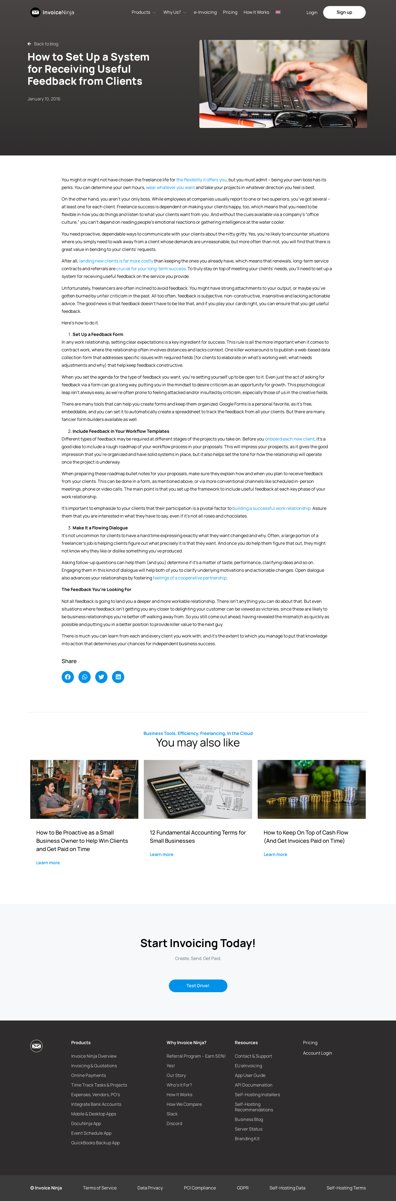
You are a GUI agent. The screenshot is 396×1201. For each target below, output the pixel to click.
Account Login (317, 1053)
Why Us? (172, 12)
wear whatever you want (170, 187)
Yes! (171, 1066)
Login (312, 12)
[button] (68, 677)
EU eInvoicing (248, 1066)
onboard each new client (290, 439)
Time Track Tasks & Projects (99, 1085)
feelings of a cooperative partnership (190, 578)
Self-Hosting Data (288, 1188)
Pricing (230, 12)
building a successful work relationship (271, 508)
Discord (174, 1123)
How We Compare (184, 1104)
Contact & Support (253, 1056)
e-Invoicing (205, 12)
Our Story (176, 1075)
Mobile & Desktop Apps (93, 1114)
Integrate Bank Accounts (96, 1104)
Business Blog (249, 1119)
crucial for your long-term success (151, 269)
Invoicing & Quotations (94, 1066)
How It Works (256, 12)
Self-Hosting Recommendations (254, 1107)
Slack (172, 1114)
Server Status (248, 1129)
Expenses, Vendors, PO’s (95, 1094)
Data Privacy (150, 1188)
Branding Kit (247, 1139)
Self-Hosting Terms (346, 1188)
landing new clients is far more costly (116, 261)
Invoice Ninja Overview (94, 1056)
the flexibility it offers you (201, 180)
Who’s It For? (179, 1085)
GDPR (243, 1188)
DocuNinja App (86, 1123)
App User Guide (250, 1075)
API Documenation (254, 1085)
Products (141, 12)
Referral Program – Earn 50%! (196, 1056)
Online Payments (88, 1075)
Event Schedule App (91, 1133)
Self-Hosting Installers (257, 1094)
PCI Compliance (200, 1188)
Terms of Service (100, 1188)
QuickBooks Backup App (95, 1143)
